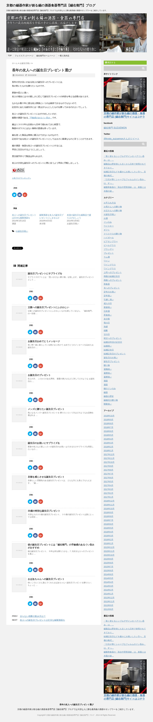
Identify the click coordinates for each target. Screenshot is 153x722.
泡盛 (106, 326)
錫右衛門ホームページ (45, 56)
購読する (110, 62)
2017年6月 (108, 478)
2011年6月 (108, 609)
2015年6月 (108, 570)
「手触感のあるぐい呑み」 (40, 118)
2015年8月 (108, 563)
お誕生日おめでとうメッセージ (44, 341)
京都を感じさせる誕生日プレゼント (46, 477)
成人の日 (108, 303)
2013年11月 (109, 601)
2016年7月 (108, 520)
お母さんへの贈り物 (113, 207)
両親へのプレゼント (113, 280)
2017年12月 (109, 454)
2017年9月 (108, 466)
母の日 (107, 323)
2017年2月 (108, 493)
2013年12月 (109, 597)
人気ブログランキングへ (21, 178)
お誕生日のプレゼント (39, 375)
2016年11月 (109, 505)
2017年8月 (108, 470)
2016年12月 (109, 501)
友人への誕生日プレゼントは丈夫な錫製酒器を (42, 620)
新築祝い (108, 307)
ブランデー (109, 249)
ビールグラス (110, 245)
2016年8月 (108, 516)
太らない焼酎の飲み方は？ (33, 616)
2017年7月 (108, 474)
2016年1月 (108, 543)
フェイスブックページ (24, 56)
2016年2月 (108, 539)
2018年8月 (108, 423)
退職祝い (108, 369)
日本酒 (107, 311)
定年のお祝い (110, 292)
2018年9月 (108, 419)
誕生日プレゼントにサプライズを (45, 273)
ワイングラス (110, 265)
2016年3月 (108, 536)
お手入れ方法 (110, 203)
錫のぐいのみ (110, 388)
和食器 (107, 284)
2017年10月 (109, 462)
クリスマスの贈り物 (113, 234)
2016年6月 (108, 524)
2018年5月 (108, 435)
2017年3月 (108, 489)
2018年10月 (109, 416)
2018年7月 (108, 427)
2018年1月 (108, 450)
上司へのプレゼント (113, 272)
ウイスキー (109, 226)
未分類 (107, 319)
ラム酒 (107, 257)
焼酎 (106, 330)
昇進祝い (108, 315)
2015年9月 (108, 559)
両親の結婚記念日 (112, 276)
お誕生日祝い (22, 231)
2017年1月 (108, 497)
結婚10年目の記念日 (113, 342)
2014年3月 (108, 586)
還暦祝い (108, 373)
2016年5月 (108, 528)
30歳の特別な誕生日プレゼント (44, 511)
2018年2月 (108, 447)
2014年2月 (108, 590)
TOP (10, 55)
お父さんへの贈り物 (113, 210)
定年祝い (108, 296)
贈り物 (107, 365)
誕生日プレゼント (112, 361)
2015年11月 (109, 551)
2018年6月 (108, 431)
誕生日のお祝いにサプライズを (44, 443)
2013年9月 (108, 605)
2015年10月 (109, 555)
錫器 (106, 392)
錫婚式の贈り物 (111, 400)
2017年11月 (109, 458)
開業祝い (108, 404)
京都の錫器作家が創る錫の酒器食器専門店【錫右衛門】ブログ (51, 5)
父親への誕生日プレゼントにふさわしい (48, 307)
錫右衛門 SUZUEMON (115, 128)
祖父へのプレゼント (113, 338)
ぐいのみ (108, 222)
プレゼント (109, 253)
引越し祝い (109, 299)
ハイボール (109, 237)
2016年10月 (109, 508)
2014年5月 (108, 578)
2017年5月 (108, 481)
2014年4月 (108, 582)
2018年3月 (108, 443)
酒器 (106, 381)
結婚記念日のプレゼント (115, 354)
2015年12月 (109, 547)
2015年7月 (108, 567)
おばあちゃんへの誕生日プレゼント (46, 579)
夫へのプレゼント (112, 288)
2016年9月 (108, 512)
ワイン (107, 261)
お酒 (106, 218)
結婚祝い (108, 346)
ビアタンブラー (111, 241)
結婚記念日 (109, 350)
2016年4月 (108, 532)
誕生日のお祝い (111, 357)
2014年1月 (108, 594)
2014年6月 (108, 574)
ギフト (107, 230)
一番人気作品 (63, 56)
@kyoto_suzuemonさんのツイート (121, 138)
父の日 (107, 334)
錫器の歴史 (109, 396)
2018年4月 (108, 439)
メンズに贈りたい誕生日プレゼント (46, 409)
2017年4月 (108, 485)
